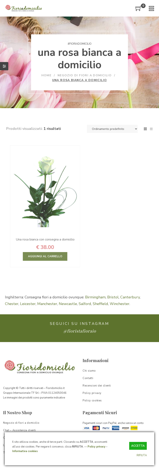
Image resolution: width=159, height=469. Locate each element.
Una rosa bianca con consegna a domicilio (60, 239)
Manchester (47, 303)
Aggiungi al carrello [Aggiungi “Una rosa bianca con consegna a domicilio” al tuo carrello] (61, 256)
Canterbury (130, 297)
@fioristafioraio (79, 331)
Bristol (113, 297)
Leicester (28, 303)
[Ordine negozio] (112, 129)
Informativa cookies (25, 451)
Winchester (119, 303)
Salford (85, 303)
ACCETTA (138, 446)
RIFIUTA (142, 455)
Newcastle (68, 303)
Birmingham (95, 297)
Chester (11, 303)
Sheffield (100, 303)
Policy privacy (96, 447)
